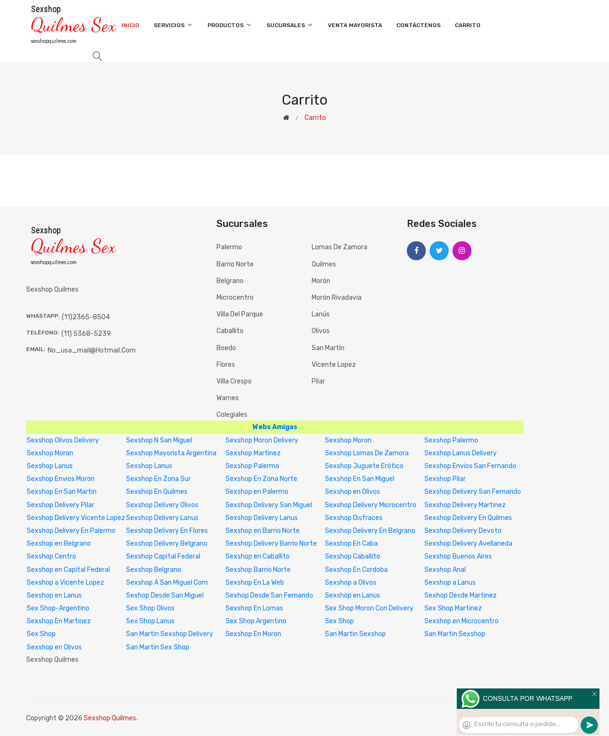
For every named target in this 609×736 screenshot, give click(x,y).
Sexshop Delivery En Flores (167, 531)
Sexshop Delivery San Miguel (269, 505)
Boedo (226, 348)
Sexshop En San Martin (62, 492)
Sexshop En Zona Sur (158, 479)
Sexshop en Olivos (352, 492)
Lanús (321, 314)
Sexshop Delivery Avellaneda (468, 544)
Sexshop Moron (348, 440)
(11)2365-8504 (86, 317)
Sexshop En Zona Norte (261, 479)
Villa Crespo (234, 381)
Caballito (230, 331)
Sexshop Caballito (352, 556)
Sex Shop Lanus (150, 621)
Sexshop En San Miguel (359, 479)
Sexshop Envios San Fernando (470, 466)
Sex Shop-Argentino (58, 608)
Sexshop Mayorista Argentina (171, 453)
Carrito (468, 25)
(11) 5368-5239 (86, 334)
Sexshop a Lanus (450, 583)
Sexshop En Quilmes (156, 492)
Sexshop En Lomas (254, 608)
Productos (229, 25)
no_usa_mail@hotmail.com (92, 350)
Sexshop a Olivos (350, 583)
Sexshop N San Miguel (159, 440)
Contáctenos (418, 25)
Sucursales (290, 25)
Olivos (321, 331)
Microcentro (235, 298)
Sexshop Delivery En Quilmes (468, 518)
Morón (321, 281)
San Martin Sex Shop (157, 647)
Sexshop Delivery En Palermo (71, 531)
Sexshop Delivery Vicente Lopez (76, 518)
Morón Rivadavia (337, 298)
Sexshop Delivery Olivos (162, 505)
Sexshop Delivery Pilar (60, 505)
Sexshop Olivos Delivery (63, 440)
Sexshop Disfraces (354, 518)
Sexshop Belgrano (153, 570)
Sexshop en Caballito (258, 556)
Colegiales (231, 415)
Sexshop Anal (445, 570)
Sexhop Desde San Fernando (269, 595)
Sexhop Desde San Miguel (165, 595)
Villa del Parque (239, 314)
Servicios (173, 25)
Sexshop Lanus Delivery (460, 453)
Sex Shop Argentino (256, 621)
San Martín (328, 348)
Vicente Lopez (334, 365)
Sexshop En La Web (255, 583)
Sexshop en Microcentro (461, 621)
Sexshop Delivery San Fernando (472, 492)
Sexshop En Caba (351, 544)
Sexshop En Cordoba (356, 570)
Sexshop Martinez (253, 453)
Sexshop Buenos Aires (458, 556)
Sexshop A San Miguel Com (167, 583)
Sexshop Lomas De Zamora (367, 453)
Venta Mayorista (355, 25)
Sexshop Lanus (50, 466)
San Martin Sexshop (355, 634)
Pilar (318, 381)
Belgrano (230, 281)
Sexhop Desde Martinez (460, 595)
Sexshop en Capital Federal (68, 570)
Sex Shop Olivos (150, 608)
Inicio (130, 25)
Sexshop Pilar (445, 479)
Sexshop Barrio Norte (258, 570)
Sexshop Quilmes (110, 718)
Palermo (229, 247)
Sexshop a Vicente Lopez (65, 583)
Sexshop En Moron (253, 634)
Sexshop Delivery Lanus (162, 518)
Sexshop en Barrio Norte (263, 531)
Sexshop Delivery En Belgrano (370, 531)
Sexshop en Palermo (257, 492)
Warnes (227, 398)
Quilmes (324, 264)
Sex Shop (339, 621)
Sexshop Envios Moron (61, 479)
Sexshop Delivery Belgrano (166, 544)
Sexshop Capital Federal (163, 556)
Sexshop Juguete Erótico (364, 466)
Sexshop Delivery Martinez (465, 505)
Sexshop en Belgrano (59, 544)
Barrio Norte (235, 264)
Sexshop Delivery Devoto (462, 531)
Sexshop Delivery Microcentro (370, 505)
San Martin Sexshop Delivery (169, 634)
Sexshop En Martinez (59, 621)
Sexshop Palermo (451, 440)
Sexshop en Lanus (54, 595)
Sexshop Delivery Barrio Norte (271, 544)
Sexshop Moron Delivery (262, 440)
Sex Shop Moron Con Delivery (369, 608)
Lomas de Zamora (339, 247)
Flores (225, 365)
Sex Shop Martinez (453, 608)
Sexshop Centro (51, 556)
